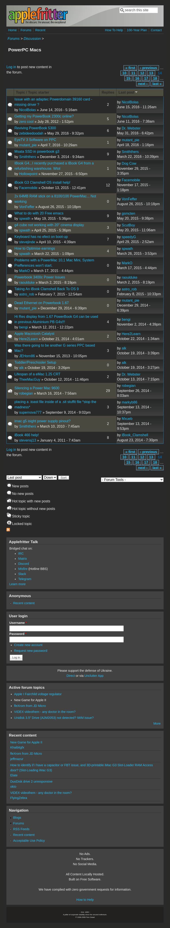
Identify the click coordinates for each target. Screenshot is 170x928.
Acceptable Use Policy (29, 840)
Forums (26, 30)
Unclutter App (93, 675)
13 (151, 73)
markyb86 (129, 402)
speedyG (129, 237)
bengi (23, 327)
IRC (21, 553)
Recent (40, 30)
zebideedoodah (31, 133)
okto (13, 786)
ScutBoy (128, 225)
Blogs (17, 817)
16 (137, 78)
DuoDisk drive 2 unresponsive (31, 781)
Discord (23, 563)
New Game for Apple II (30, 700)
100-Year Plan (137, 30)
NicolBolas (27, 110)
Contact (156, 30)
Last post (128, 92)
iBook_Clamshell (135, 435)
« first (130, 68)
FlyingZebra (18, 798)
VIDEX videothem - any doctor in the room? (45, 712)
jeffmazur (16, 759)
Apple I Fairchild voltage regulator (38, 694)
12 (142, 73)
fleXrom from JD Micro (30, 706)
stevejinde (27, 242)
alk (124, 348)
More (157, 723)
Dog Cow (129, 163)
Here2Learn (28, 339)
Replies (108, 92)
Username (18, 623)
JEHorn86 (27, 356)
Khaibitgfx (17, 747)
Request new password (30, 650)
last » (157, 84)
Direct (70, 675)
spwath (25, 218)
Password (18, 634)
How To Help (114, 30)
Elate (13, 775)
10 (124, 73)
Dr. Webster (131, 128)
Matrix (22, 558)
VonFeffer (27, 207)
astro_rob (26, 294)
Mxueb (127, 419)
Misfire (22, 569)
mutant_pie (28, 145)
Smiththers (27, 157)
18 (155, 78)
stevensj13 (27, 440)
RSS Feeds (21, 829)
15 (128, 78)
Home (12, 30)
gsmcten (128, 213)
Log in (11, 67)
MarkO (24, 271)
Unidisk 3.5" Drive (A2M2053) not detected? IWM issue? (54, 718)
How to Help (85, 899)
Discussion (32, 39)
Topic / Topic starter (32, 92)
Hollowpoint (28, 174)
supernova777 (30, 412)
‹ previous (148, 68)
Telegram (24, 579)
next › (143, 84)
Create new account (28, 645)
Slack (22, 574)
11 (133, 73)
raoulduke (27, 282)
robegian (26, 393)
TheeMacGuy (29, 379)
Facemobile (28, 188)
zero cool (26, 121)
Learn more (17, 584)
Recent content (24, 603)
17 (146, 78)
